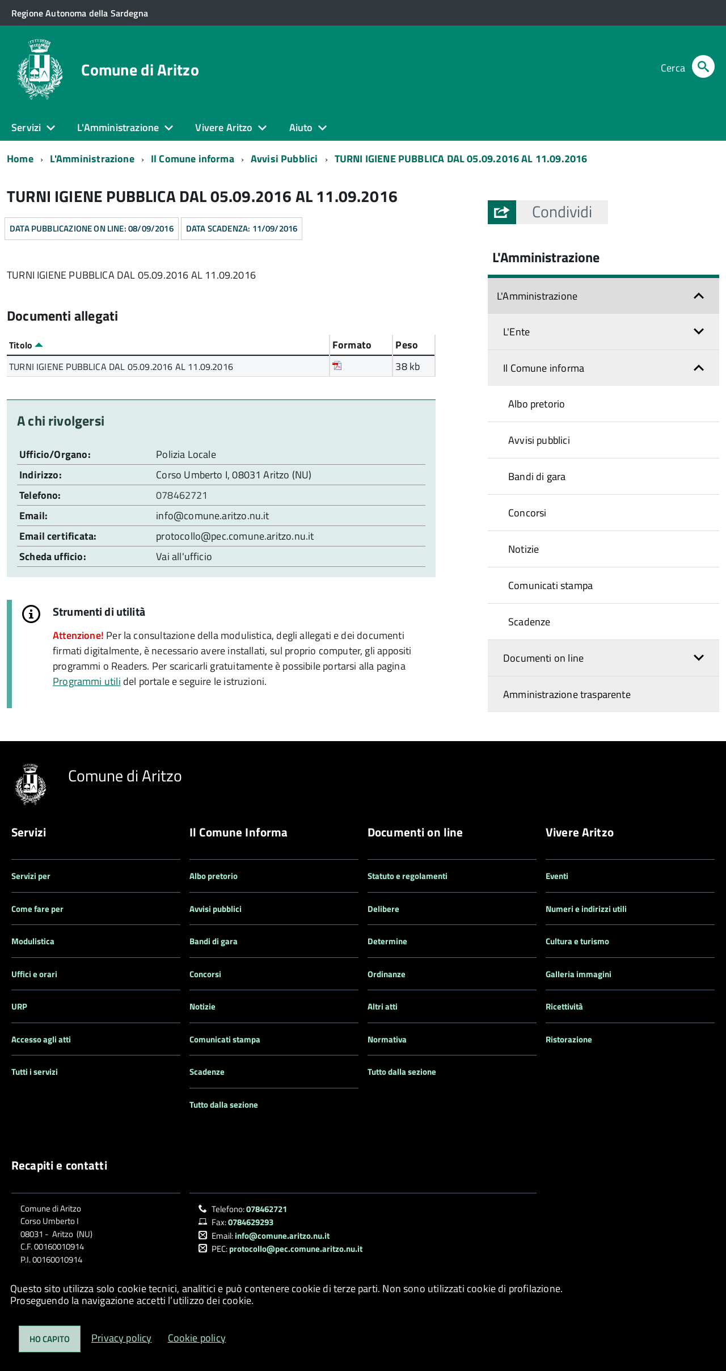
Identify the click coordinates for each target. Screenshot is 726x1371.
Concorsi (527, 512)
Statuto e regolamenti (408, 875)
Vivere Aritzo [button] (223, 127)
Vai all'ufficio (184, 556)
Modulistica (32, 941)
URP (19, 1006)
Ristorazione (569, 1039)
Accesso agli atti (41, 1039)
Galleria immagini (578, 974)
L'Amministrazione (92, 158)
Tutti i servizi (34, 1071)
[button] (562, 212)
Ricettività (564, 1006)
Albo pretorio (536, 403)
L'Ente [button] (516, 331)
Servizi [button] (26, 127)
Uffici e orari (34, 974)
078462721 (183, 495)
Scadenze (529, 621)
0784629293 (250, 1222)
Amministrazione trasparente (567, 694)
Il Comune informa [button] (543, 368)
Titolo (26, 345)
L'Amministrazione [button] (118, 127)
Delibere (383, 908)
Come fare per (37, 908)
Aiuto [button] (301, 127)
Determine (387, 941)
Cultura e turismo (577, 941)
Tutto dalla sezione (223, 1104)
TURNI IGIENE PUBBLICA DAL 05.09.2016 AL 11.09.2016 (461, 158)
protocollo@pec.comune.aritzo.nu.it (235, 536)
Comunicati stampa (550, 585)
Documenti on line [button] (543, 658)
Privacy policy (121, 1337)
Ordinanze (387, 974)
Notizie (523, 549)
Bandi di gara (536, 476)
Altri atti (383, 1006)
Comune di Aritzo (140, 70)
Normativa (387, 1039)
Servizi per (30, 875)
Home (20, 158)
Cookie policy (197, 1337)
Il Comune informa (192, 158)
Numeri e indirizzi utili (586, 908)
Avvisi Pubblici (284, 158)
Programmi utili (87, 681)
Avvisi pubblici (539, 440)
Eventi (557, 875)
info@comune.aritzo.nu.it (212, 515)
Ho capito (49, 1338)
